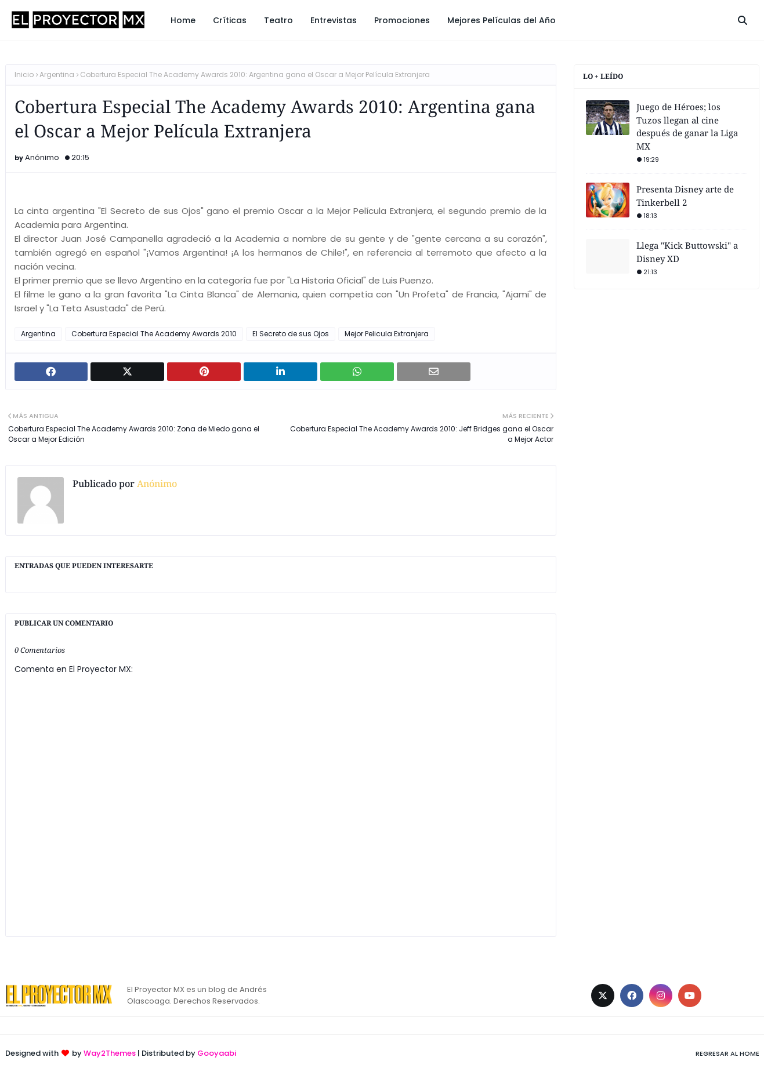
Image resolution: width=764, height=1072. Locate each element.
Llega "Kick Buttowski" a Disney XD (687, 251)
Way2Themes (110, 1053)
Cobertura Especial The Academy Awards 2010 (154, 334)
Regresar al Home (727, 1053)
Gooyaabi (216, 1053)
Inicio (24, 74)
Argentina (56, 74)
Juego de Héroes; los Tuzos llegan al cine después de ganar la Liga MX (687, 126)
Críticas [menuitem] (230, 20)
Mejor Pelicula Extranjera (387, 334)
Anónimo (42, 157)
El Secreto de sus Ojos (290, 334)
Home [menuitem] (183, 20)
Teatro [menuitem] (278, 20)
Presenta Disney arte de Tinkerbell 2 (685, 195)
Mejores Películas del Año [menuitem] (501, 20)
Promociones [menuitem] (402, 20)
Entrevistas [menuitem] (333, 20)
